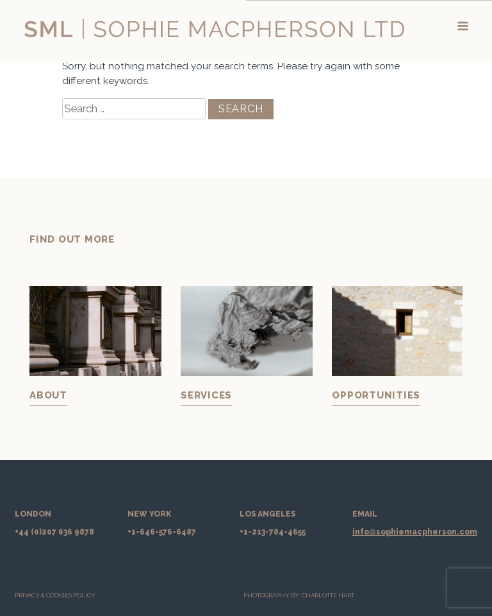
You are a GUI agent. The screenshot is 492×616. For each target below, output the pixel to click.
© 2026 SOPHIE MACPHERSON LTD (415, 595)
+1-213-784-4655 (273, 531)
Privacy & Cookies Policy (55, 595)
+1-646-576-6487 (161, 531)
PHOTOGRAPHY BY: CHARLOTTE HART (298, 595)
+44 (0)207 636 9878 (54, 531)
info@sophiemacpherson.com (414, 531)
